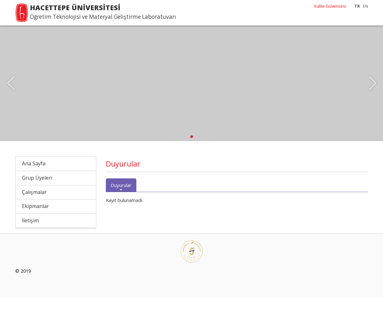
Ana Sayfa (33, 175)
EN (365, 6)
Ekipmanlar (35, 217)
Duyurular (121, 197)
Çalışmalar (34, 203)
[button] (191, 148)
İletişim (30, 232)
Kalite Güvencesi (330, 6)
